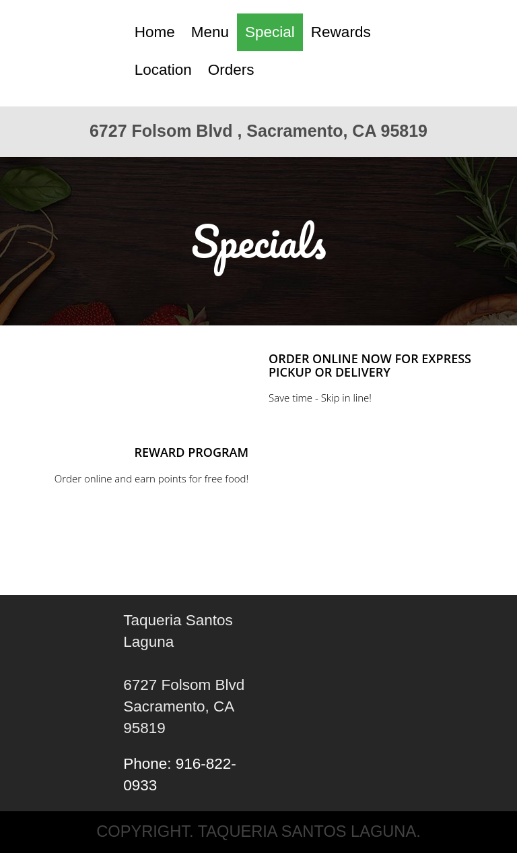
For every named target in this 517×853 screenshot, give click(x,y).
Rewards (341, 32)
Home (155, 32)
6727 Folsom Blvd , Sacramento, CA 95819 (258, 130)
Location (163, 69)
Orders (231, 69)
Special (270, 32)
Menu (210, 32)
